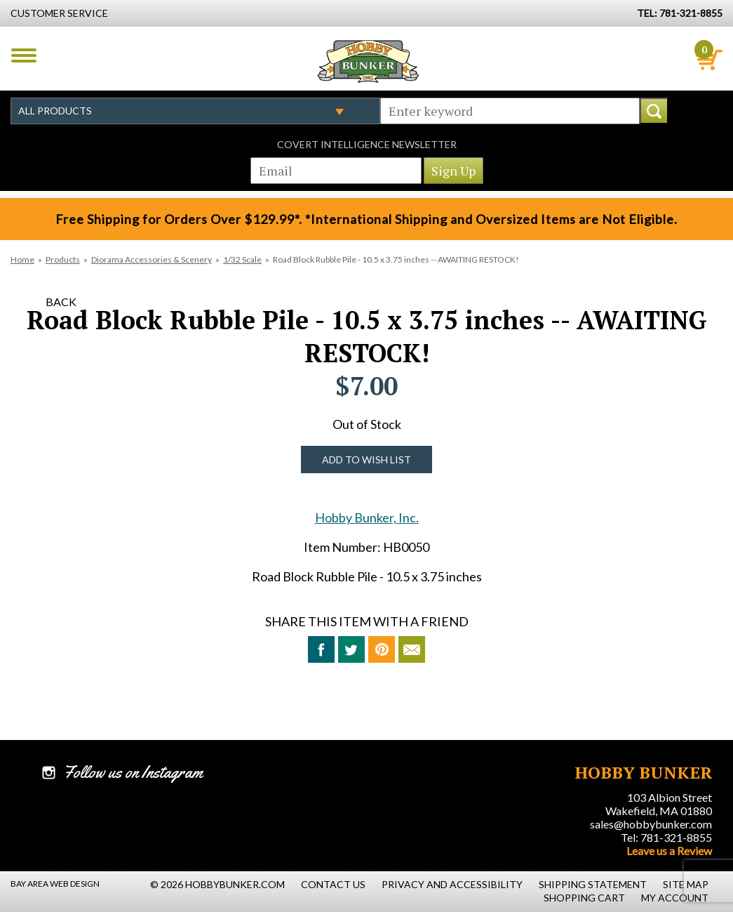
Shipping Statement (593, 884)
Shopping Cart (584, 898)
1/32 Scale (242, 259)
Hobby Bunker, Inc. (367, 517)
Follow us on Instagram (133, 772)
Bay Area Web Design (55, 883)
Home (22, 259)
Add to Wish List (366, 459)
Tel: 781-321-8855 (666, 837)
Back (61, 301)
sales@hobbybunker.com (651, 824)
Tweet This (351, 649)
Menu (24, 55)
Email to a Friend (411, 649)
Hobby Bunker (368, 61)
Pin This (381, 649)
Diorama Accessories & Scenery (151, 259)
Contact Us (333, 884)
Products (63, 259)
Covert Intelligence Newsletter (367, 144)
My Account (674, 898)
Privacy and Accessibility (452, 884)
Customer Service (59, 13)
